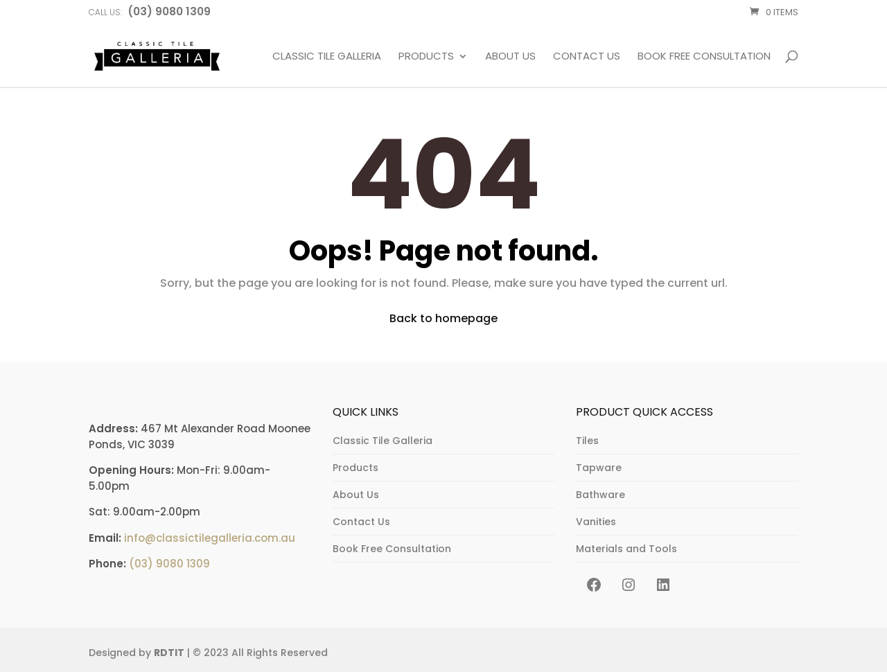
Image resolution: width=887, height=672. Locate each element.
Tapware (599, 468)
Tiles (587, 441)
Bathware (600, 495)
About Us (510, 57)
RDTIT (169, 653)
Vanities (596, 522)
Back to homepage (443, 318)
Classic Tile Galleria (326, 57)
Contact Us (586, 57)
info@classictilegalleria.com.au (209, 538)
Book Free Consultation (704, 57)
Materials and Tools (626, 549)
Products (426, 57)
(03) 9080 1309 (169, 563)
